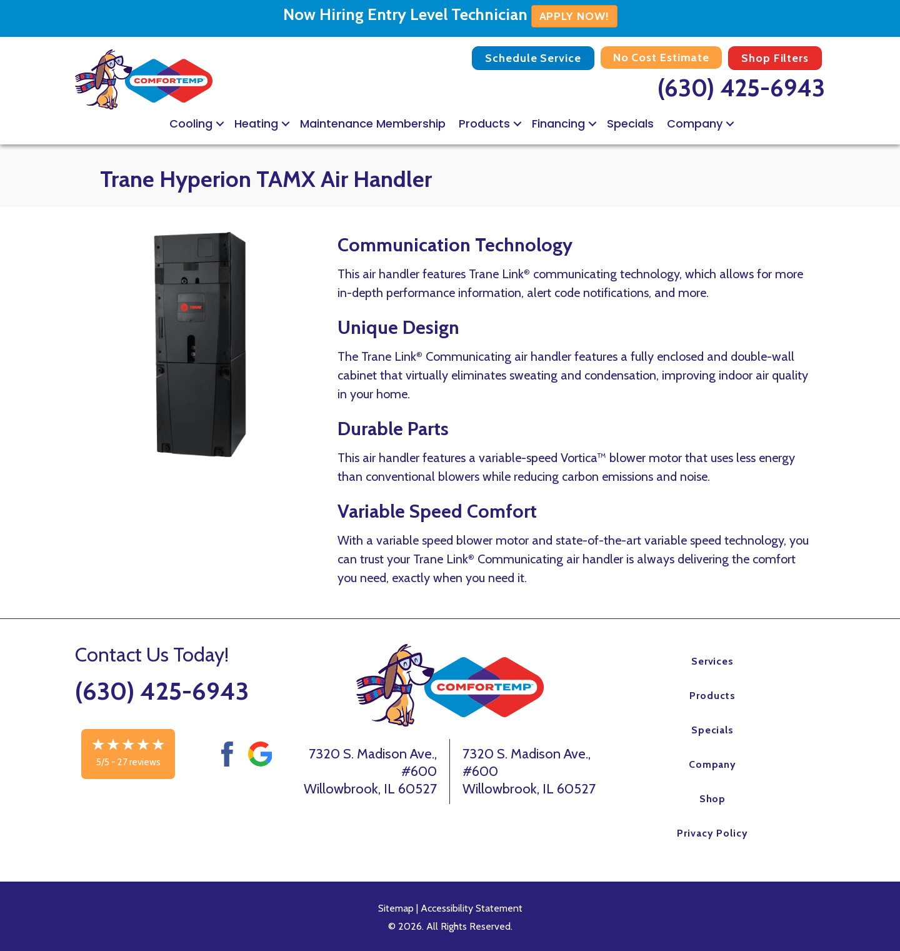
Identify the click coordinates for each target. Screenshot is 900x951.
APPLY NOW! (574, 16)
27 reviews (139, 762)
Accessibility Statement (471, 908)
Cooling (190, 123)
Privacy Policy (712, 833)
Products (484, 123)
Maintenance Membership (373, 123)
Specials (630, 123)
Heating (256, 123)
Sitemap (396, 908)
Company (694, 123)
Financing (558, 123)
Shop (712, 799)
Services (712, 661)
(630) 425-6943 (741, 88)
